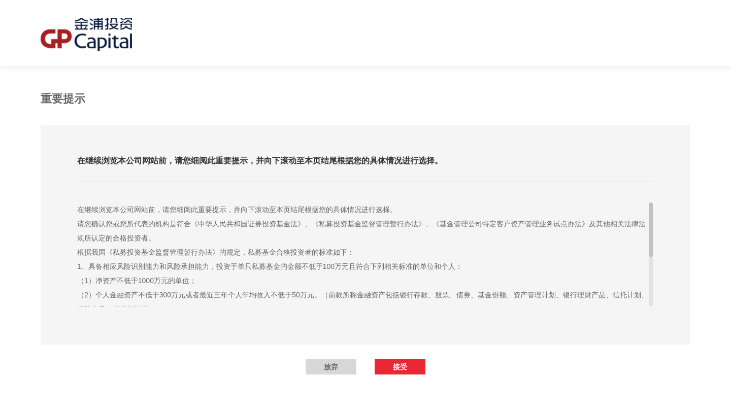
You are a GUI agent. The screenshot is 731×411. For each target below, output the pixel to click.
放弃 (331, 367)
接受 (400, 367)
